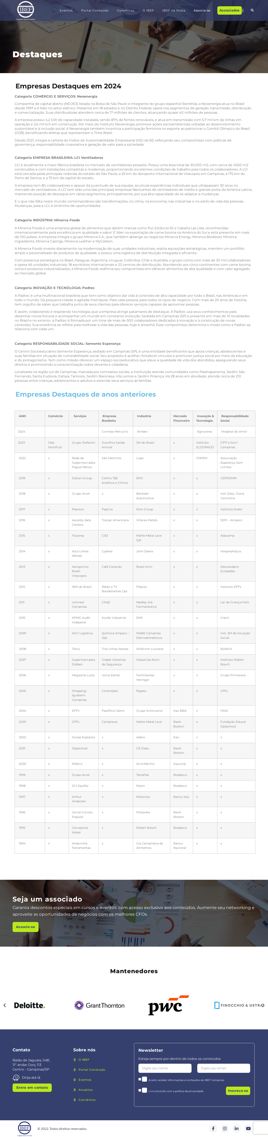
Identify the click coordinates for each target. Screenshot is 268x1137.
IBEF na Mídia (173, 10)
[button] (252, 10)
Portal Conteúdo (95, 10)
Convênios (125, 10)
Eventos (66, 10)
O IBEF (148, 10)
